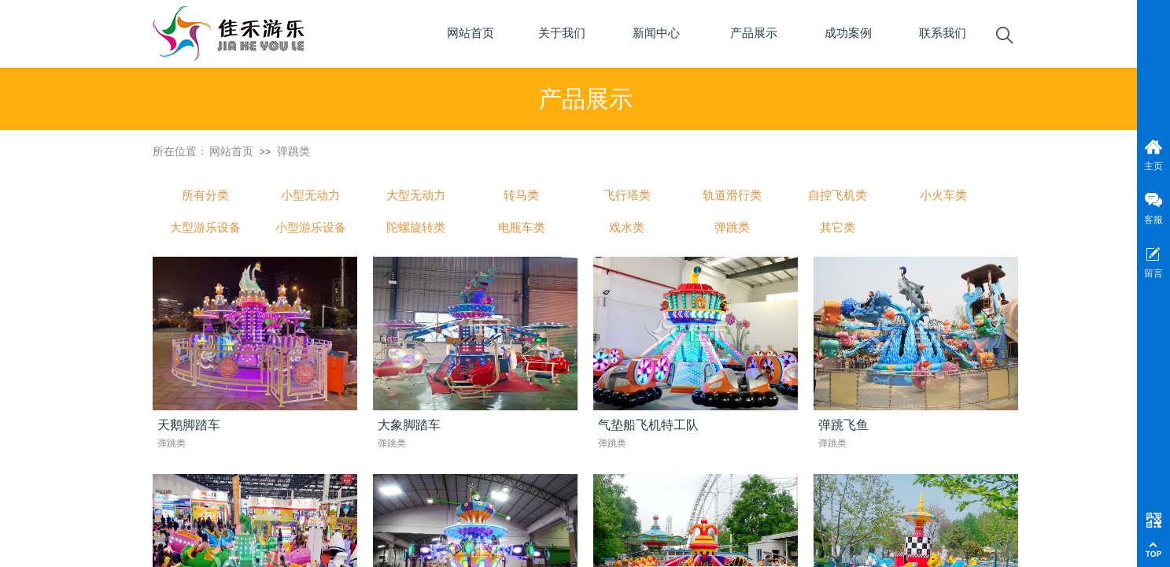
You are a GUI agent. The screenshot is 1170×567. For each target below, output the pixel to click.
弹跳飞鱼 (843, 425)
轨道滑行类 (732, 195)
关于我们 (561, 33)
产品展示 (753, 33)
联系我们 (942, 33)
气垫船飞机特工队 (648, 425)
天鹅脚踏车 (188, 425)
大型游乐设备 (205, 227)
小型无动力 (310, 195)
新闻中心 (656, 33)
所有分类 (205, 195)
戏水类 (626, 227)
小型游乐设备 (310, 227)
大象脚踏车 (409, 425)
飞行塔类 (627, 195)
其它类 (837, 227)
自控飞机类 (837, 195)
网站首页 (231, 151)
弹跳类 (293, 151)
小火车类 (943, 195)
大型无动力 (415, 195)
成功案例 (848, 33)
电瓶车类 (521, 227)
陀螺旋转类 (415, 227)
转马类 (521, 195)
